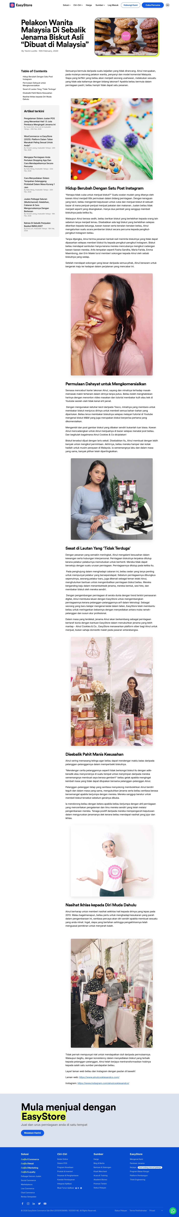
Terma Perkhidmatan (138, 1210)
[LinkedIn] (33, 1203)
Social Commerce (28, 1180)
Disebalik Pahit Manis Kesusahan (37, 93)
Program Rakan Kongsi (139, 1171)
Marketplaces (26, 1184)
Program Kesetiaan (65, 1167)
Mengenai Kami (136, 1159)
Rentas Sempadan (28, 1197)
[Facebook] (22, 1203)
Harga (89, 5)
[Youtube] (45, 1203)
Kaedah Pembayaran (66, 1179)
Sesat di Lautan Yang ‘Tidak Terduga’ (39, 89)
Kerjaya (146, 1167)
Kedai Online (62, 1159)
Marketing (29, 1167)
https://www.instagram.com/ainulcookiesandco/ (103, 1083)
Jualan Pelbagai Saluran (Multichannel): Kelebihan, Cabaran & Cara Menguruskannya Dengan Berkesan (36, 205)
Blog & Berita (99, 1163)
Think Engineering (137, 1179)
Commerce (30, 1159)
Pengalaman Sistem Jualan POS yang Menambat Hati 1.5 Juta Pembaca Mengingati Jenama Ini (39, 121)
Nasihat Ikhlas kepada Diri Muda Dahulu (37, 97)
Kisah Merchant (100, 1171)
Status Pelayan (100, 1188)
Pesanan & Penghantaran (68, 1175)
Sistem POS (62, 1163)
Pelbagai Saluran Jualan (31, 1176)
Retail (27, 1163)
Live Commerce (27, 1188)
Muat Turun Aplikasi (69, 1188)
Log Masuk (113, 5)
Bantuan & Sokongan (102, 1167)
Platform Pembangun (139, 1175)
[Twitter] (39, 1203)
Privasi (152, 1210)
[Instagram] (28, 1203)
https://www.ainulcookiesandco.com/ (99, 1077)
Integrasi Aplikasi (64, 1184)
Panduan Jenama (137, 1163)
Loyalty (28, 1172)
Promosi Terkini (100, 1184)
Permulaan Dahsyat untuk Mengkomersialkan (34, 84)
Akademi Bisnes (100, 1179)
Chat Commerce (28, 1192)
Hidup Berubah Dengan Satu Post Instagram (38, 77)
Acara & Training (101, 1175)
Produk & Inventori (65, 1171)
